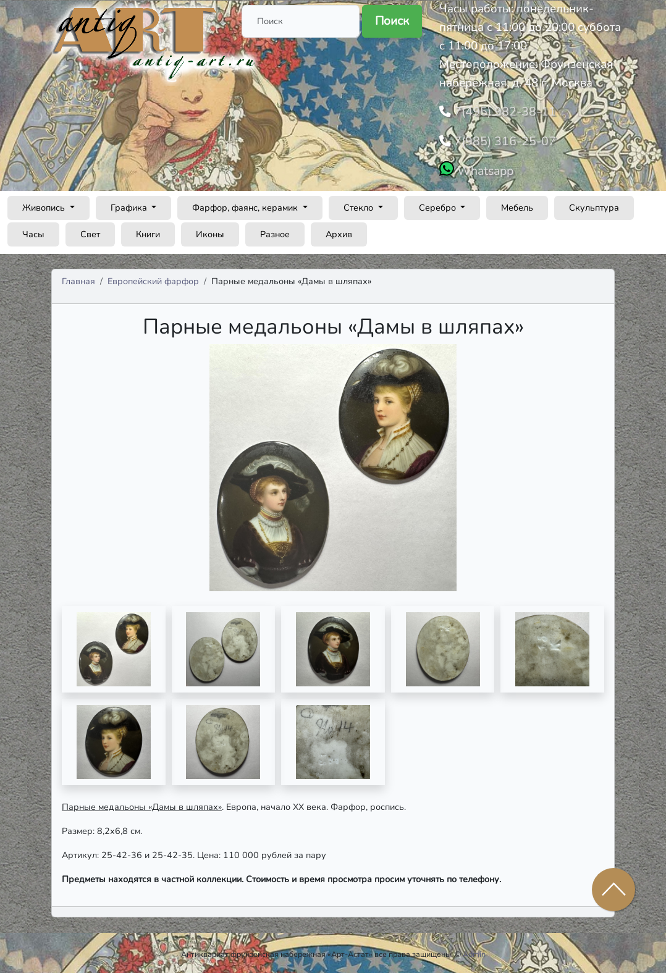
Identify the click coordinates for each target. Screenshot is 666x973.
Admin (474, 951)
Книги (148, 230)
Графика (130, 204)
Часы (33, 230)
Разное (275, 230)
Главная (78, 277)
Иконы (210, 230)
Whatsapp (483, 167)
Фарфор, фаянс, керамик (246, 204)
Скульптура (594, 204)
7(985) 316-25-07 (500, 139)
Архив (339, 230)
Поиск (392, 21)
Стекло (360, 204)
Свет (90, 230)
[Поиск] (301, 21)
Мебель (517, 204)
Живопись (44, 204)
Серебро (438, 204)
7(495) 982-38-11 (500, 111)
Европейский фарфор (153, 277)
